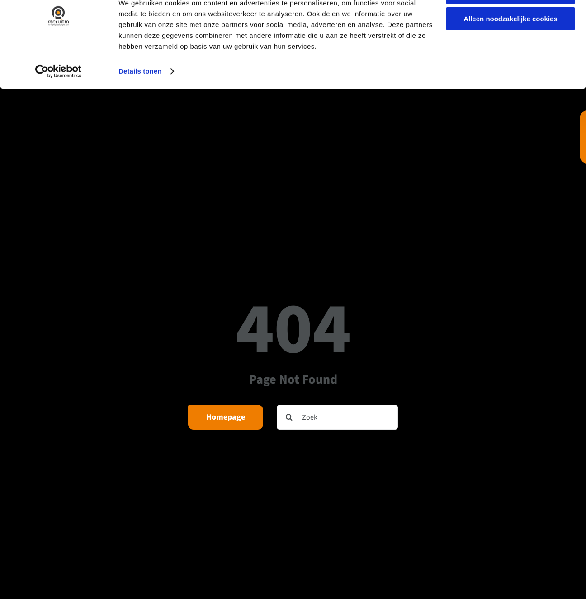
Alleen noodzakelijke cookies (510, 49)
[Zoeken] (289, 417)
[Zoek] (337, 417)
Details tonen (139, 101)
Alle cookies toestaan (510, 22)
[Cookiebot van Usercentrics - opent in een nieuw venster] (58, 101)
